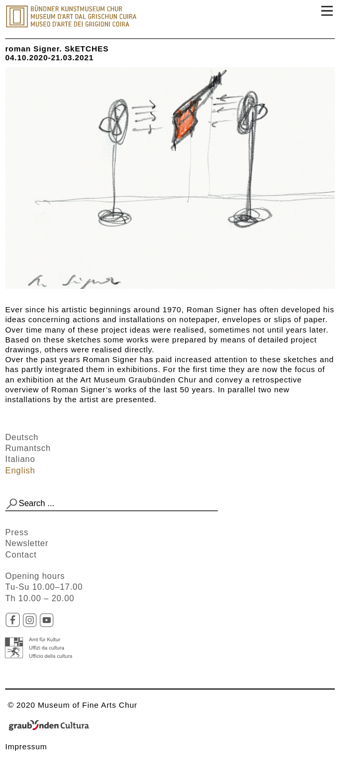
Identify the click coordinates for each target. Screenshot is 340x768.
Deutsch (21, 437)
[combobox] (111, 504)
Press (17, 532)
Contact (20, 554)
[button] (12, 504)
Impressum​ (26, 746)
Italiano (20, 459)
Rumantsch (28, 448)
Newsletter (26, 543)
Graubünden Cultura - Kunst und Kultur (52, 726)
